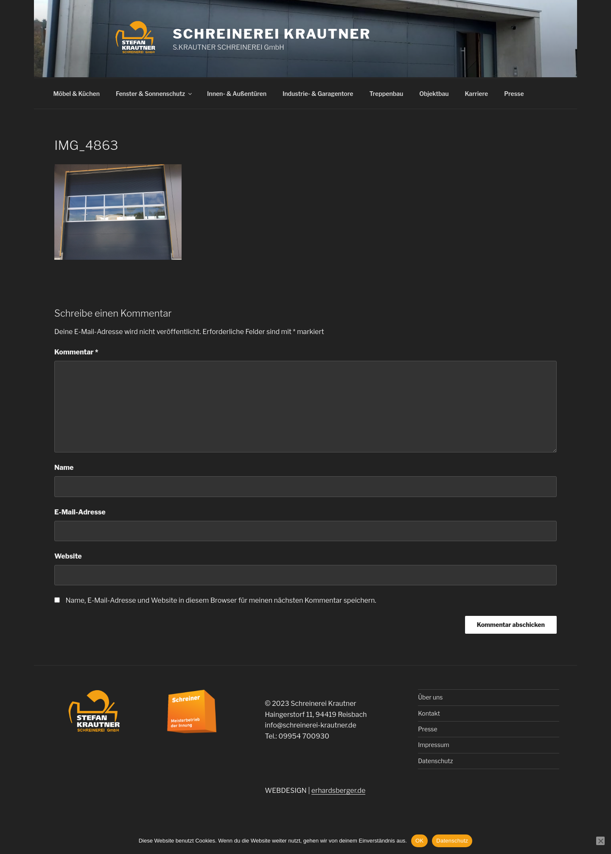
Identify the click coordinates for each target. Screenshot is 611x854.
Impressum (433, 744)
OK (419, 840)
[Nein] (600, 841)
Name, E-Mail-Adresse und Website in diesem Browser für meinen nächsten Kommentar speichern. (220, 600)
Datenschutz (435, 760)
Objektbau (433, 93)
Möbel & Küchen (76, 93)
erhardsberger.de (338, 791)
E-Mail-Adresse (80, 512)
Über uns (430, 697)
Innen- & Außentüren (236, 93)
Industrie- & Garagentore (318, 93)
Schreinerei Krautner (272, 33)
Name (63, 468)
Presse (514, 93)
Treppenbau (386, 93)
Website (68, 556)
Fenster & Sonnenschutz (154, 93)
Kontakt (429, 713)
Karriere (476, 93)
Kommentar (76, 352)
